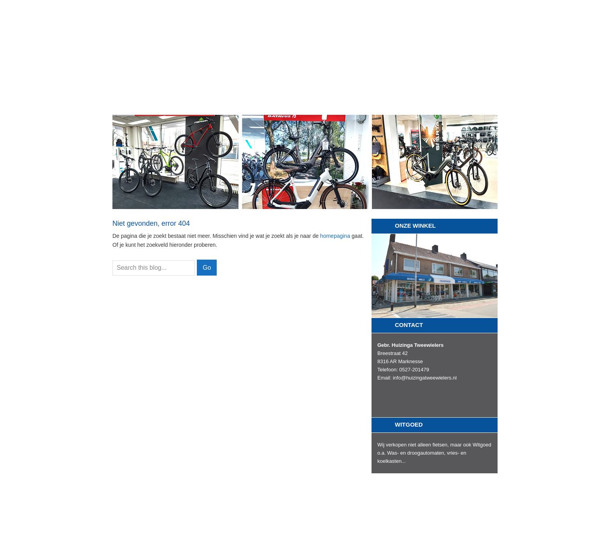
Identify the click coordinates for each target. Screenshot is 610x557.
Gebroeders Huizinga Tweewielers (305, 31)
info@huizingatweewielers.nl (425, 378)
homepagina (335, 236)
